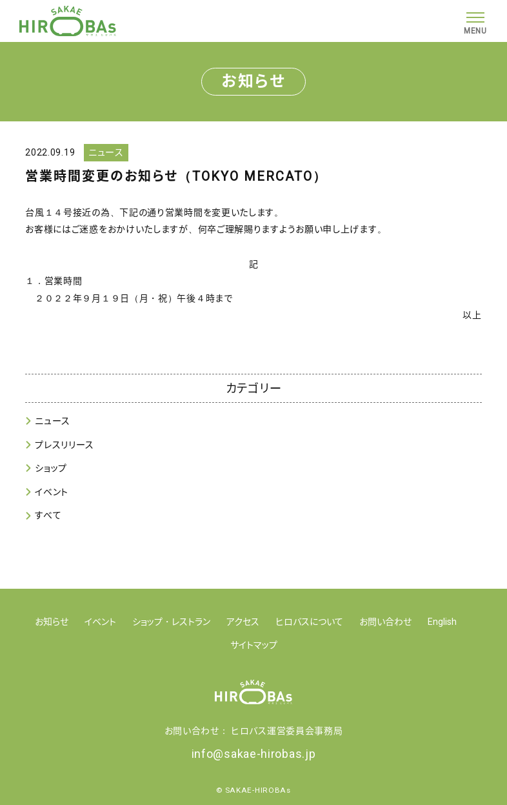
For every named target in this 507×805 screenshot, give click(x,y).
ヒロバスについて (309, 621)
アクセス (242, 621)
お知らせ (51, 621)
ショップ (51, 468)
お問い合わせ (385, 621)
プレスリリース (64, 445)
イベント (51, 492)
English (442, 621)
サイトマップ (253, 645)
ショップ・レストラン (171, 621)
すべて (48, 515)
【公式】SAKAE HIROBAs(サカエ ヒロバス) (67, 21)
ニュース (52, 421)
